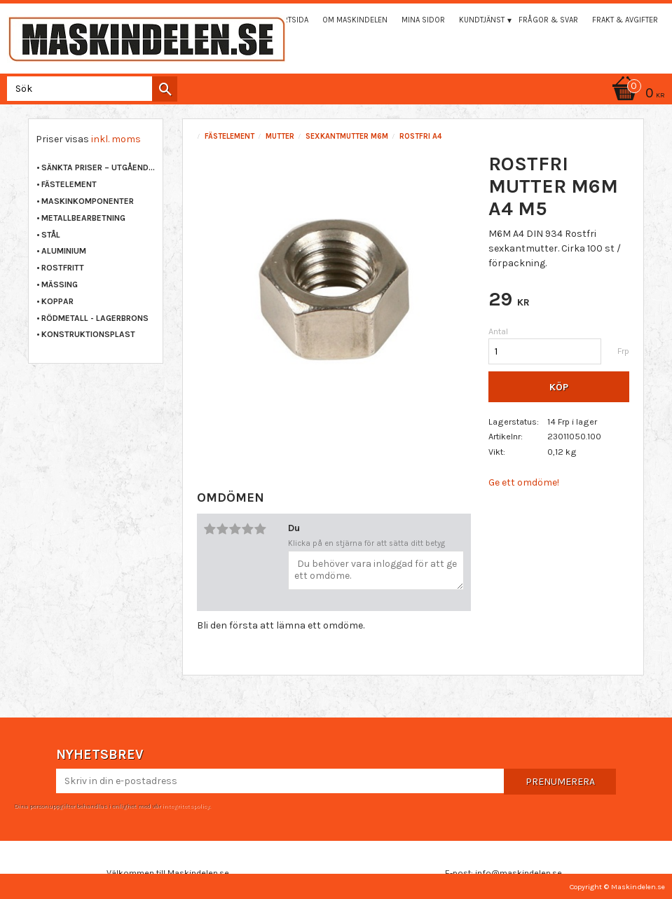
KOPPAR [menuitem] (57, 301)
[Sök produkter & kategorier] (89, 88)
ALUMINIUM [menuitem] (63, 251)
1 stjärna (210, 529)
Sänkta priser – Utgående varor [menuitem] (98, 167)
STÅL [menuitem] (50, 235)
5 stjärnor (260, 529)
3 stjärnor (235, 529)
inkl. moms (116, 139)
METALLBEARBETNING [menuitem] (83, 218)
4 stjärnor (248, 529)
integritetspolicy (186, 805)
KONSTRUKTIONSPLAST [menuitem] (88, 334)
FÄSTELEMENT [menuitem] (69, 184)
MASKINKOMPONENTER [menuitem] (87, 201)
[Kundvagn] (636, 94)
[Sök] (164, 89)
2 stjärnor (223, 529)
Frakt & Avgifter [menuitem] (625, 20)
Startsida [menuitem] (289, 20)
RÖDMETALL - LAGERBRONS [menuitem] (95, 318)
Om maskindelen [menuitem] (355, 20)
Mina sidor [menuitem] (423, 20)
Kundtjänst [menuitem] (482, 20)
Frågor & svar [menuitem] (548, 20)
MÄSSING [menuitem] (59, 284)
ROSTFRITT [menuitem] (62, 268)
